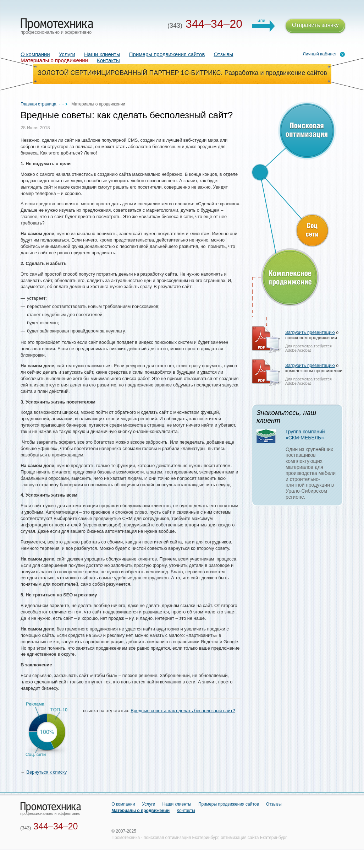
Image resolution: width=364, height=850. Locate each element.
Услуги (67, 54)
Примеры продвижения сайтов (167, 54)
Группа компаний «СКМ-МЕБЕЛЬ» (305, 434)
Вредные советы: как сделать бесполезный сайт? (183, 710)
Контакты (108, 60)
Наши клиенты (102, 54)
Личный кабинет (320, 53)
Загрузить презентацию (310, 332)
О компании (35, 54)
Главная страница (38, 104)
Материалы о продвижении (140, 810)
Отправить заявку (315, 26)
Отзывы (223, 54)
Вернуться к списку (46, 772)
